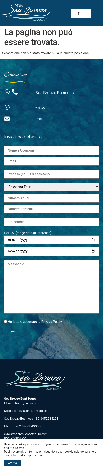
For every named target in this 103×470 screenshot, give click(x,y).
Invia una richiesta (23, 136)
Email (38, 119)
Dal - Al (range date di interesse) (27, 233)
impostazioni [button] (34, 455)
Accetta (12, 463)
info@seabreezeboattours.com (26, 434)
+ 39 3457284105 (46, 418)
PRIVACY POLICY (15, 438)
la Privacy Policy (50, 322)
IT (78, 13)
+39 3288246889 (28, 426)
